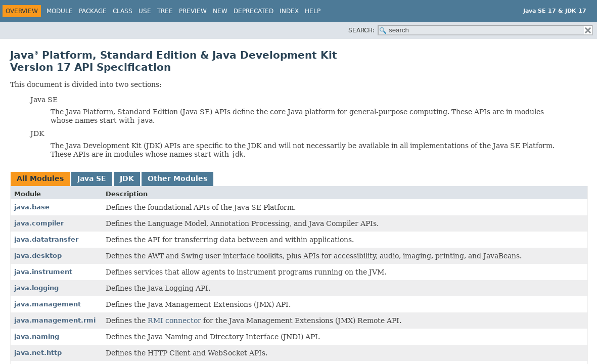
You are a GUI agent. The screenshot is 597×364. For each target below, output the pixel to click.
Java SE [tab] (91, 178)
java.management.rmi (55, 320)
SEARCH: (361, 30)
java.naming (36, 336)
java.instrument (43, 272)
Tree (165, 11)
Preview (193, 11)
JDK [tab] (127, 178)
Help (312, 11)
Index (289, 11)
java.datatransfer (46, 239)
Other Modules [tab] (177, 178)
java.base (32, 207)
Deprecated (253, 11)
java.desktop (38, 255)
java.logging (36, 288)
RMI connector (174, 320)
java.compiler (39, 223)
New (220, 11)
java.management (47, 304)
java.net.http (38, 352)
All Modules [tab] (40, 178)
